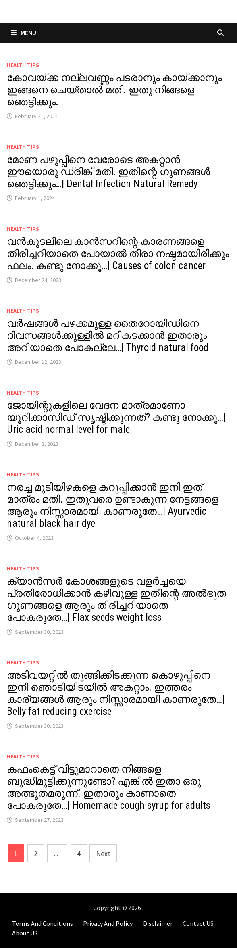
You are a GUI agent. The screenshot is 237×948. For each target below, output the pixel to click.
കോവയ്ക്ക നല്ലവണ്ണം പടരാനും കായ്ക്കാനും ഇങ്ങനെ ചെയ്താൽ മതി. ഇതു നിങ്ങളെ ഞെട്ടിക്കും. (114, 90)
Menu (23, 33)
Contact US (198, 923)
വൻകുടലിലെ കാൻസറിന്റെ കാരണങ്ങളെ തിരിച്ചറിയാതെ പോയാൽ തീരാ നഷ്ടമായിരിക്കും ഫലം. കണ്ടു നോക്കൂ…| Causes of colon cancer (118, 253)
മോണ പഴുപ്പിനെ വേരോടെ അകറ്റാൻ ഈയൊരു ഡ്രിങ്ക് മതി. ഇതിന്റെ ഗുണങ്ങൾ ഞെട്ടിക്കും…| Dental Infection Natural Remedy (108, 172)
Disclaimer (158, 923)
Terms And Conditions (42, 923)
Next (103, 853)
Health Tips (23, 65)
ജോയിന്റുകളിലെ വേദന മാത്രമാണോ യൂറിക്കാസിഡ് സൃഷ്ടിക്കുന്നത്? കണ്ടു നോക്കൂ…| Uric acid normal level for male (116, 417)
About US (24, 933)
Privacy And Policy (108, 923)
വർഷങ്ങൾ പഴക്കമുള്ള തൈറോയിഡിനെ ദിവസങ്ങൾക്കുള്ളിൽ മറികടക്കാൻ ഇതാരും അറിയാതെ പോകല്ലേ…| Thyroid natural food (107, 335)
